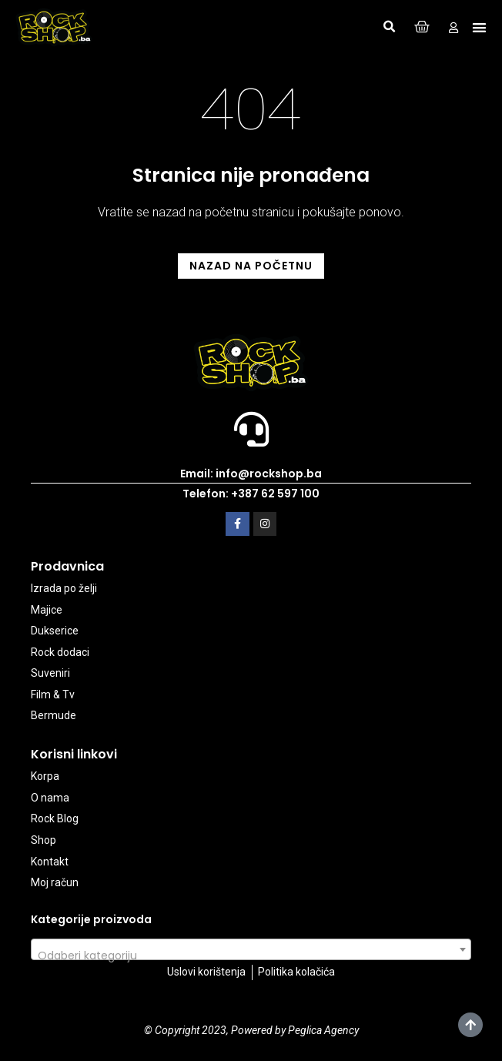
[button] (388, 27)
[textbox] (251, 955)
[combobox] (251, 949)
